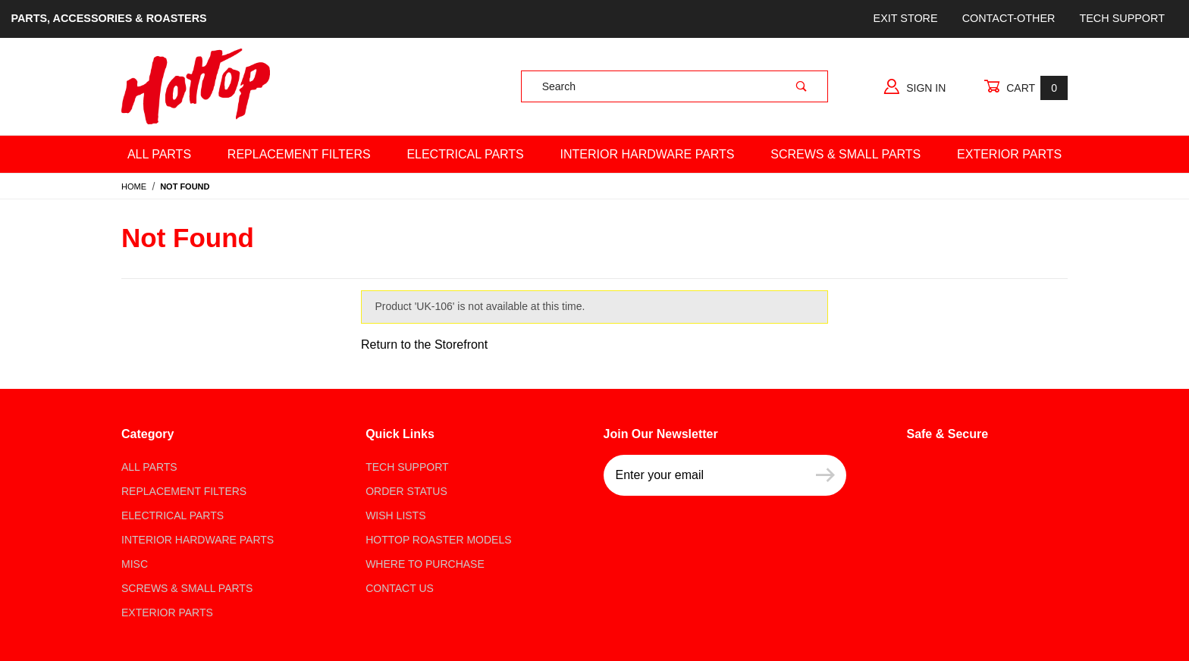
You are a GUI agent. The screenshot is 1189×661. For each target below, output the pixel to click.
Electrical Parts (464, 154)
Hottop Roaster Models (438, 540)
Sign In (915, 86)
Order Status (406, 491)
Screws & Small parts (187, 588)
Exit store (906, 18)
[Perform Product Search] (801, 86)
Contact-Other (1009, 18)
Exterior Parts (1009, 154)
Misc (134, 564)
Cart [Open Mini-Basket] (1026, 87)
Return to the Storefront (424, 344)
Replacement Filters (299, 154)
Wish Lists (395, 515)
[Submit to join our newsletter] (825, 475)
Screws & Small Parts (845, 154)
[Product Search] (649, 86)
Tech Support (1121, 18)
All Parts (159, 154)
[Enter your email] (704, 475)
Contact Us (399, 588)
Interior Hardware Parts (647, 154)
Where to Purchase (425, 564)
